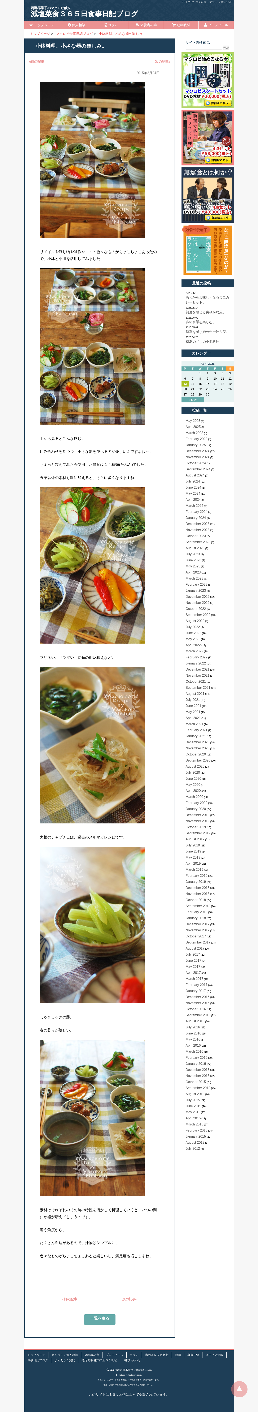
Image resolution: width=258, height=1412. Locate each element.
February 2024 (196, 511)
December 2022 (198, 596)
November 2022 (198, 602)
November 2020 (198, 748)
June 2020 (193, 778)
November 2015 (198, 1076)
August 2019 (195, 839)
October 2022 (196, 609)
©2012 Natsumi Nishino (119, 1369)
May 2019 (193, 857)
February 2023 (196, 584)
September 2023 (198, 542)
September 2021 (198, 687)
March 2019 (195, 869)
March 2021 (195, 724)
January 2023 (196, 590)
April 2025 (193, 427)
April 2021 (193, 718)
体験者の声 (146, 25)
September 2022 (198, 615)
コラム (111, 25)
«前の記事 (36, 61)
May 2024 (193, 493)
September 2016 (198, 1015)
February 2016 (196, 1057)
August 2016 (195, 1021)
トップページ (41, 25)
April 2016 (193, 1045)
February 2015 (196, 1130)
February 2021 (196, 730)
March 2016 (195, 1051)
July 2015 (193, 1100)
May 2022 (193, 639)
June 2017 (193, 960)
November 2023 (198, 530)
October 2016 (196, 1009)
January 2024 (196, 518)
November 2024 (198, 457)
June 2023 (193, 560)
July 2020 (193, 772)
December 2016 (198, 997)
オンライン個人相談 (65, 1355)
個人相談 (76, 25)
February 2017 (196, 985)
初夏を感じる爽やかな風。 (206, 312)
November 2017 (198, 930)
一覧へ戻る (99, 1318)
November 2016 (198, 1003)
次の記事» (162, 61)
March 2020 (195, 797)
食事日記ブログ (37, 1360)
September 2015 (198, 1088)
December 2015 (198, 1069)
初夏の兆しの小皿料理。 (204, 341)
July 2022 (193, 627)
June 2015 (193, 1106)
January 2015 (196, 1136)
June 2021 (193, 706)
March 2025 (195, 433)
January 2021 (196, 736)
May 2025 (193, 420)
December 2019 (198, 815)
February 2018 (196, 912)
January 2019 (196, 881)
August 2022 (195, 621)
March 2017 (195, 979)
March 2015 (195, 1124)
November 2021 (198, 675)
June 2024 (193, 487)
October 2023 (196, 536)
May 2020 (193, 784)
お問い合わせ (225, 2)
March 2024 (195, 505)
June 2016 (193, 1033)
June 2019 (193, 851)
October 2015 (196, 1082)
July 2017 (193, 954)
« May (193, 399)
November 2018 (198, 894)
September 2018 (198, 906)
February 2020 (196, 803)
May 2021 (193, 712)
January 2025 (196, 445)
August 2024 (195, 475)
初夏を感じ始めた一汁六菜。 (207, 332)
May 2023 (193, 566)
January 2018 (196, 918)
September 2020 (198, 760)
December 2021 (198, 669)
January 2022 (196, 663)
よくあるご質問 (64, 1360)
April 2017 (193, 972)
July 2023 (193, 554)
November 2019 (198, 821)
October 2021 (196, 681)
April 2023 (193, 572)
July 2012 (193, 1148)
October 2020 (196, 754)
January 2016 (196, 1063)
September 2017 (198, 942)
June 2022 (193, 633)
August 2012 (195, 1142)
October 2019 (196, 827)
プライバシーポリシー (206, 2)
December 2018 (198, 888)
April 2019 (193, 863)
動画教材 (181, 25)
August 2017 (195, 948)
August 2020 (195, 766)
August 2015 (195, 1094)
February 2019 (196, 875)
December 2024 (198, 451)
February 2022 (196, 657)
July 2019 (193, 845)
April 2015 (193, 1118)
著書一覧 (193, 1355)
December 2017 (198, 924)
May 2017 (193, 966)
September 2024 (198, 469)
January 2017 (196, 991)
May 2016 (193, 1039)
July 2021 (193, 700)
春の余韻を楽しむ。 (201, 322)
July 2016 (193, 1027)
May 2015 (193, 1112)
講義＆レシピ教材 (157, 1355)
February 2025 (196, 439)
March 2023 (195, 578)
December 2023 (198, 524)
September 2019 (198, 833)
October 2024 (196, 463)
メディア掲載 (214, 1355)
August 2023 (195, 548)
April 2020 (193, 790)
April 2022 (193, 645)
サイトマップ (188, 2)
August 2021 (195, 693)
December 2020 (198, 742)
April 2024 (193, 499)
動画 (178, 1355)
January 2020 (196, 809)
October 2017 (196, 936)
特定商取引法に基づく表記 (99, 1360)
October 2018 (196, 900)
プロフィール (216, 25)
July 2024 (193, 481)
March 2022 (195, 651)
